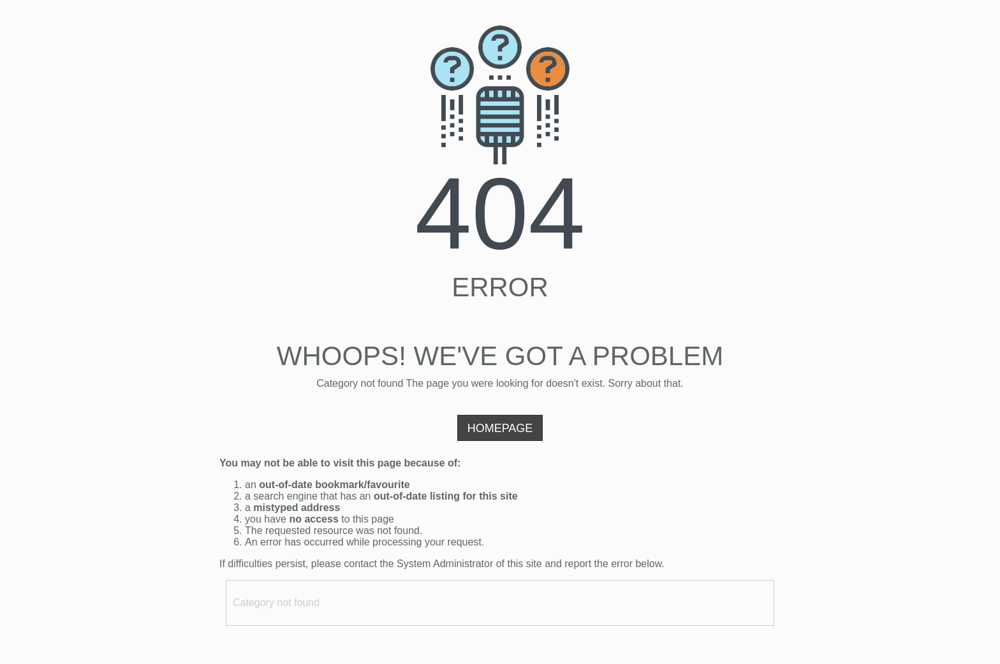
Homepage (500, 428)
